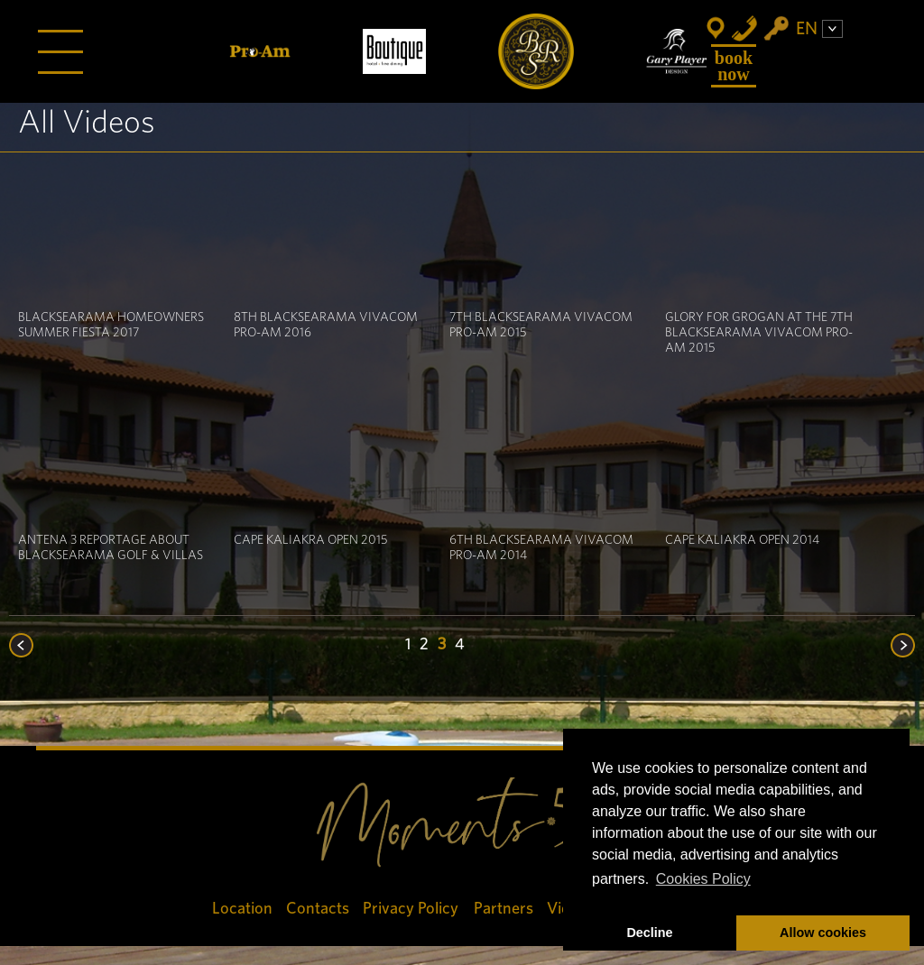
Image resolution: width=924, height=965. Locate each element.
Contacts (317, 908)
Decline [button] (649, 932)
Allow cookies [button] (823, 932)
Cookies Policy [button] (703, 879)
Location (242, 908)
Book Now (734, 66)
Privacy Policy (411, 908)
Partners (503, 908)
